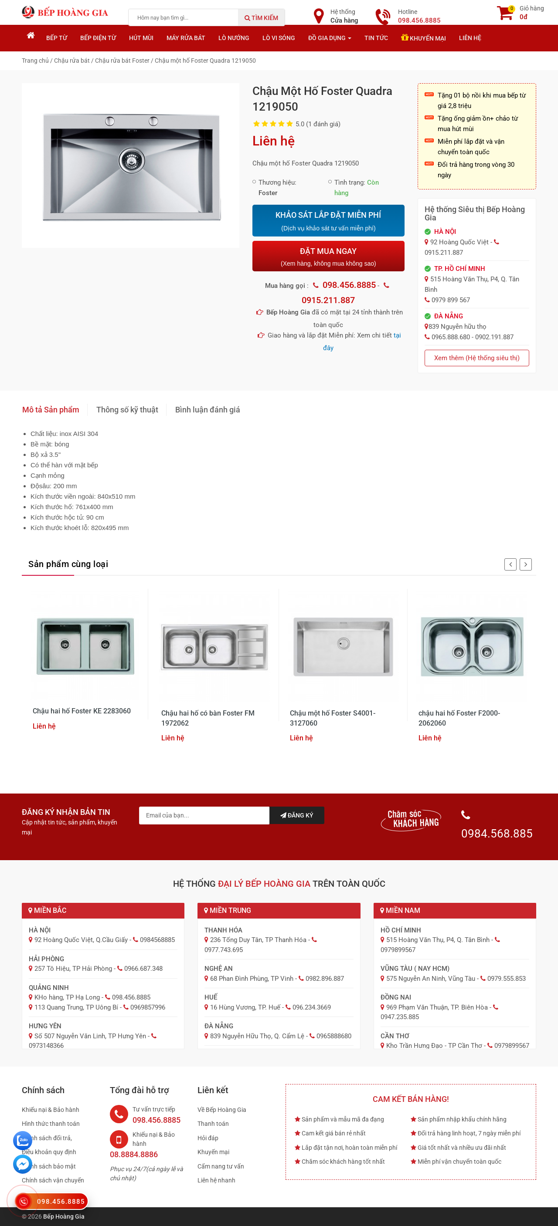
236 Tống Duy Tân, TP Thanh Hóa (258, 940)
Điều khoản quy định (49, 1151)
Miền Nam (400, 910)
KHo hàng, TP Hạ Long (67, 997)
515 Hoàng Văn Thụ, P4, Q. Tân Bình (438, 940)
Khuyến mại (423, 37)
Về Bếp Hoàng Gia (221, 1109)
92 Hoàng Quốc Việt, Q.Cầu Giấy (81, 940)
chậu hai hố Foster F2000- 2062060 (459, 718)
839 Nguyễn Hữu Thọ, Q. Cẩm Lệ (257, 1036)
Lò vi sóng (278, 37)
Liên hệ (470, 37)
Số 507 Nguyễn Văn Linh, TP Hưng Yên (90, 1036)
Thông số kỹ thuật (127, 409)
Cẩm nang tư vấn (220, 1166)
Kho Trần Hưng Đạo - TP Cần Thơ (434, 1046)
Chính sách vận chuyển (53, 1180)
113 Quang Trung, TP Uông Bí (76, 1007)
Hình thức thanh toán (51, 1123)
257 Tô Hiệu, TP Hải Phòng (73, 969)
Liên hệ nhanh (216, 1180)
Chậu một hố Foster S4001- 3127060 (332, 718)
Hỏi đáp (207, 1138)
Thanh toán (213, 1123)
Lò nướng (233, 37)
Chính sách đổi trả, (47, 1138)
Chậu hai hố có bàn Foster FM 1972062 (208, 718)
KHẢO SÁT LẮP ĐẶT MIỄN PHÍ (328, 221)
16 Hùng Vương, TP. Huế (245, 1007)
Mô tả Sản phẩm (50, 409)
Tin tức (376, 37)
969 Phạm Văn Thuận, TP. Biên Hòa (437, 1007)
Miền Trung (227, 910)
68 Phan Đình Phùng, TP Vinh (251, 979)
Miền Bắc (47, 910)
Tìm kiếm (261, 17)
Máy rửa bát (186, 37)
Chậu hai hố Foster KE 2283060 (82, 711)
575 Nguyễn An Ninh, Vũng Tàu (430, 979)
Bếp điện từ (98, 37)
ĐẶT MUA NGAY (328, 257)
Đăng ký (296, 815)
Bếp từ (56, 37)
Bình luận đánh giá (207, 409)
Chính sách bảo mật (49, 1166)
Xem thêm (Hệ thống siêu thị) (477, 358)
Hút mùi (141, 37)
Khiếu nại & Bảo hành (50, 1109)
